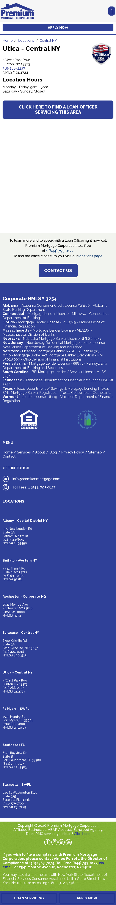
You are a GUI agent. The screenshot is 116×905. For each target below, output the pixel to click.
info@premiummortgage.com (36, 479)
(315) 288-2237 (13, 688)
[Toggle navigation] (111, 11)
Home (8, 452)
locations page (90, 256)
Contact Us (58, 270)
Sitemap (95, 452)
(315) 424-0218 (13, 651)
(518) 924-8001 (14, 539)
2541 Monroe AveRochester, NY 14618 (18, 606)
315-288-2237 (14, 68)
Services (24, 452)
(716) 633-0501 (13, 576)
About (40, 452)
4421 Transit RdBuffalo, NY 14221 (15, 570)
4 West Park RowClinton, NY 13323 (15, 682)
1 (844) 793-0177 (59, 251)
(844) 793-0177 (13, 763)
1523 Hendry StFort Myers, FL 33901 (18, 718)
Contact (9, 456)
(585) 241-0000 (14, 612)
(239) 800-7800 (14, 724)
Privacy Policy (72, 452)
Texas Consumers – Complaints (86, 393)
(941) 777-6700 (13, 803)
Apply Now (58, 28)
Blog (53, 452)
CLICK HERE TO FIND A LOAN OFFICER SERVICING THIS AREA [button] (58, 109)
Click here (82, 834)
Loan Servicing (29, 898)
